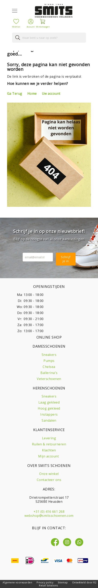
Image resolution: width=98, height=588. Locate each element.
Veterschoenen (49, 379)
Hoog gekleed (49, 408)
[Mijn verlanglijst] (16, 21)
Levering (49, 438)
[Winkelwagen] (43, 22)
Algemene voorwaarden (17, 582)
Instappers (49, 414)
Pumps (48, 360)
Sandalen (49, 420)
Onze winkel (49, 474)
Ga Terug (14, 93)
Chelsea (49, 367)
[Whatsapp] (79, 542)
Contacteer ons (49, 480)
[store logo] (53, 11)
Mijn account (48, 456)
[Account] (31, 21)
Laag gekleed (49, 402)
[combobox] (49, 38)
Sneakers (49, 354)
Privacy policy (45, 582)
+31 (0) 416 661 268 (49, 511)
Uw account (51, 93)
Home (32, 93)
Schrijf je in (66, 259)
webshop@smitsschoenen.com (48, 515)
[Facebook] (55, 542)
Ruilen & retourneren (49, 444)
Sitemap (63, 582)
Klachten (49, 450)
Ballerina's (48, 373)
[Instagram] (67, 542)
